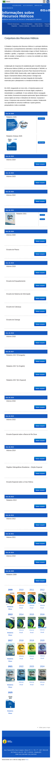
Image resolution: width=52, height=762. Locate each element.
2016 (42, 614)
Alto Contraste (28, 5)
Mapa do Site (38, 5)
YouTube (47, 10)
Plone (26, 759)
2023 (31, 666)
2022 (21, 666)
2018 (21, 640)
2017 (10, 640)
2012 (42, 589)
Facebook (42, 10)
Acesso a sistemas (24, 26)
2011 (31, 589)
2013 (10, 614)
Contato (47, 26)
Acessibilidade (16, 5)
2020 (42, 640)
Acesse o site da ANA (37, 26)
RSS (49, 10)
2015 (31, 614)
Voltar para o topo (44, 727)
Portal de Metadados (27, 24)
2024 (42, 666)
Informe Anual (21, 605)
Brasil (8, 1)
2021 (10, 666)
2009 (10, 589)
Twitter (44, 10)
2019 (31, 640)
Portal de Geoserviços (13, 24)
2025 (10, 692)
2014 (21, 614)
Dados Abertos (39, 24)
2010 (21, 589)
